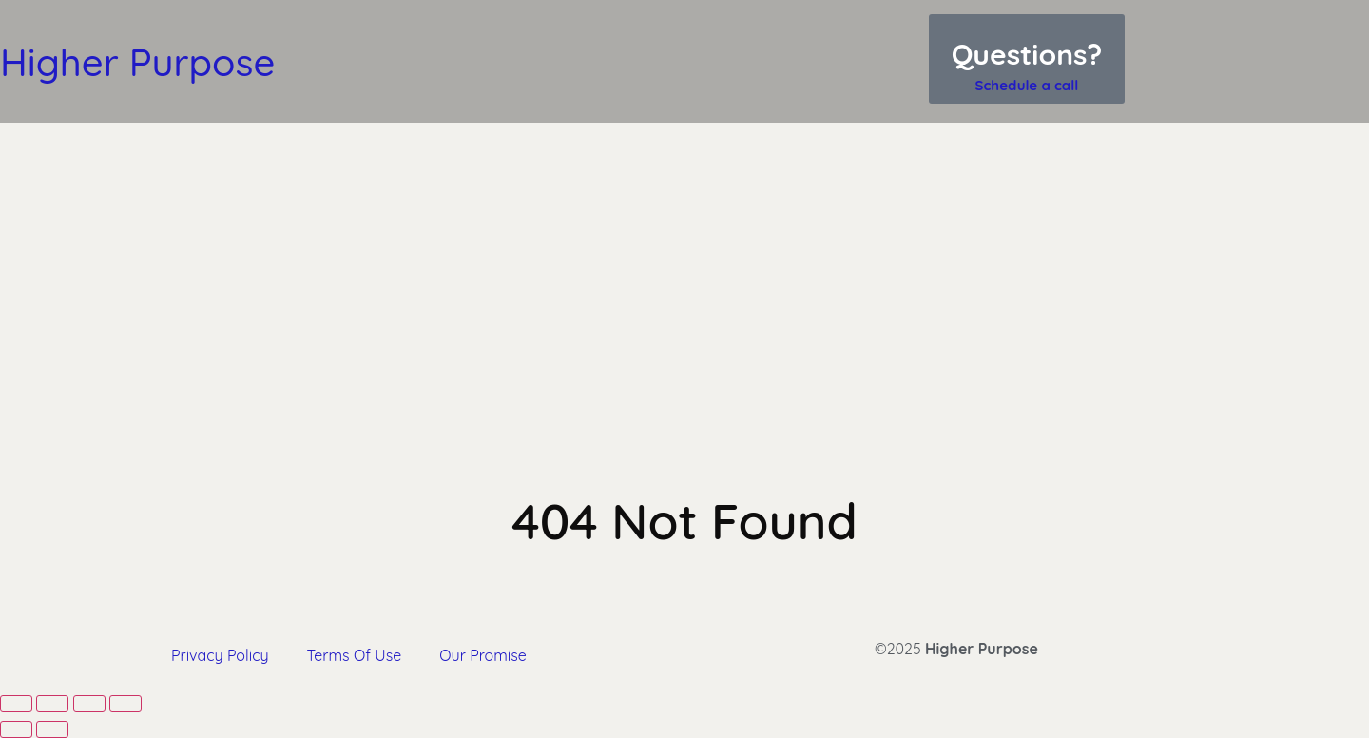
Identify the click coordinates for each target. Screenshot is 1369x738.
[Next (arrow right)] (52, 729)
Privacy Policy (220, 655)
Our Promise (482, 655)
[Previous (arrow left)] (16, 729)
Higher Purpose (137, 62)
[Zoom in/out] (16, 703)
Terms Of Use (354, 655)
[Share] (89, 703)
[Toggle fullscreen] (52, 703)
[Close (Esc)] (125, 703)
